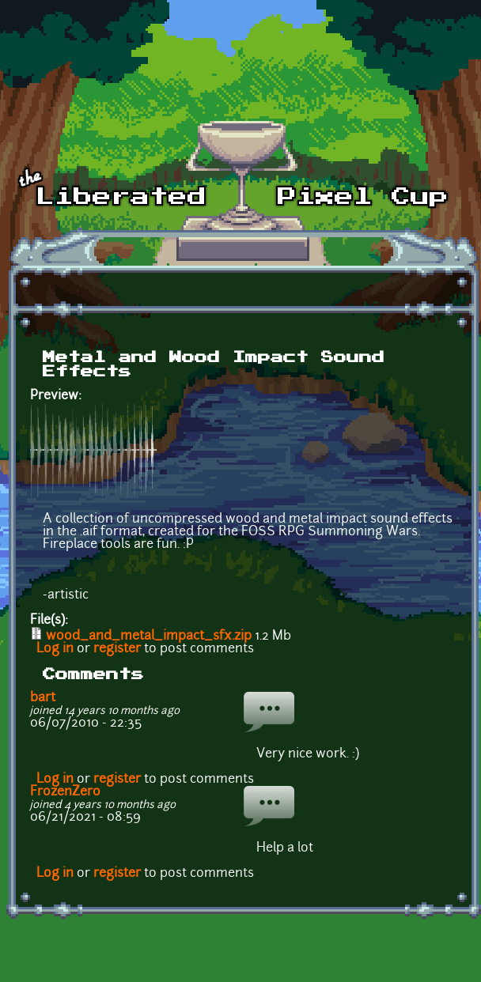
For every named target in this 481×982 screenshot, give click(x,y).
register (117, 649)
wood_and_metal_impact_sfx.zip (149, 636)
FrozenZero (65, 792)
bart (42, 698)
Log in (55, 649)
